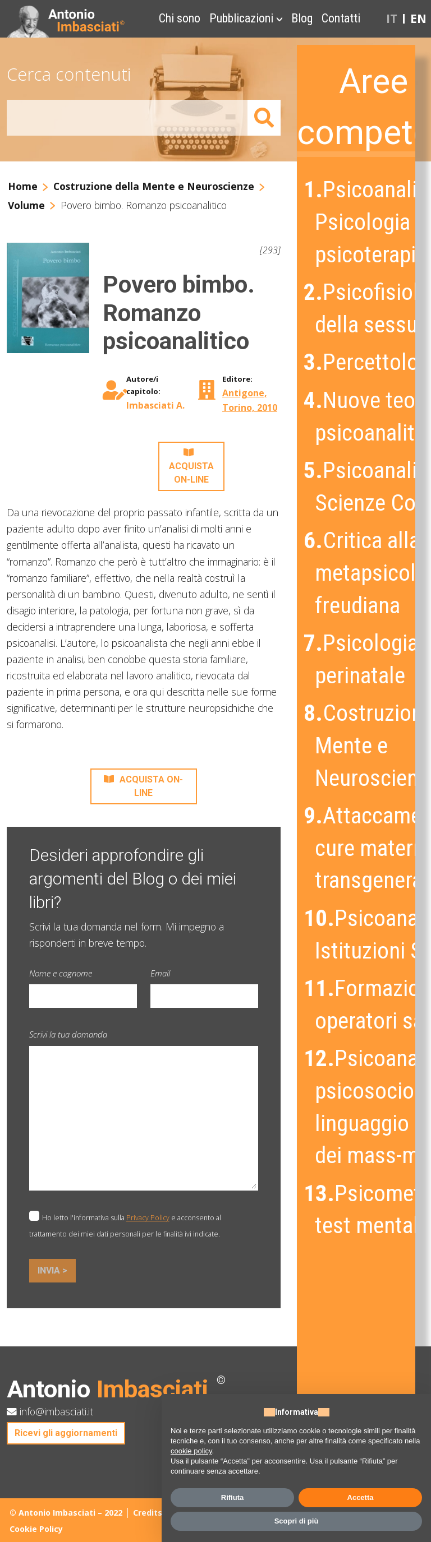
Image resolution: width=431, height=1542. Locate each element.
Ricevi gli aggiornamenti (66, 1433)
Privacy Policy (147, 1218)
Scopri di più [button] (296, 1521)
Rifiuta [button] (232, 1497)
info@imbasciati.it (50, 1411)
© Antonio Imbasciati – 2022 (66, 1512)
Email (160, 973)
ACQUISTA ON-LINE (191, 466)
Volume (26, 205)
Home (23, 186)
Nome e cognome (60, 973)
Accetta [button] (360, 1497)
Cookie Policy (36, 1529)
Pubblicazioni (241, 18)
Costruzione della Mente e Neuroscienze (153, 186)
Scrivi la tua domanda (68, 1034)
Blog (302, 18)
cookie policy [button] (191, 1451)
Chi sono (179, 18)
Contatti (341, 18)
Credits (147, 1512)
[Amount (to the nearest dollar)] (127, 118)
